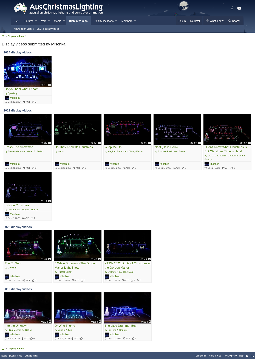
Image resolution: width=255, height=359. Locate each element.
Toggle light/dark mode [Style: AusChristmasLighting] (25, 347)
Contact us (183, 347)
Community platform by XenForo (127, 355)
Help (227, 347)
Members (126, 20)
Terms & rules (199, 347)
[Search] (234, 20)
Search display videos (47, 29)
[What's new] (214, 20)
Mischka (26, 95)
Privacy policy (216, 347)
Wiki (43, 20)
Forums (28, 20)
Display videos (78, 20)
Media (57, 20)
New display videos (24, 29)
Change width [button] (47, 347)
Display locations (104, 20)
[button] (36, 20)
